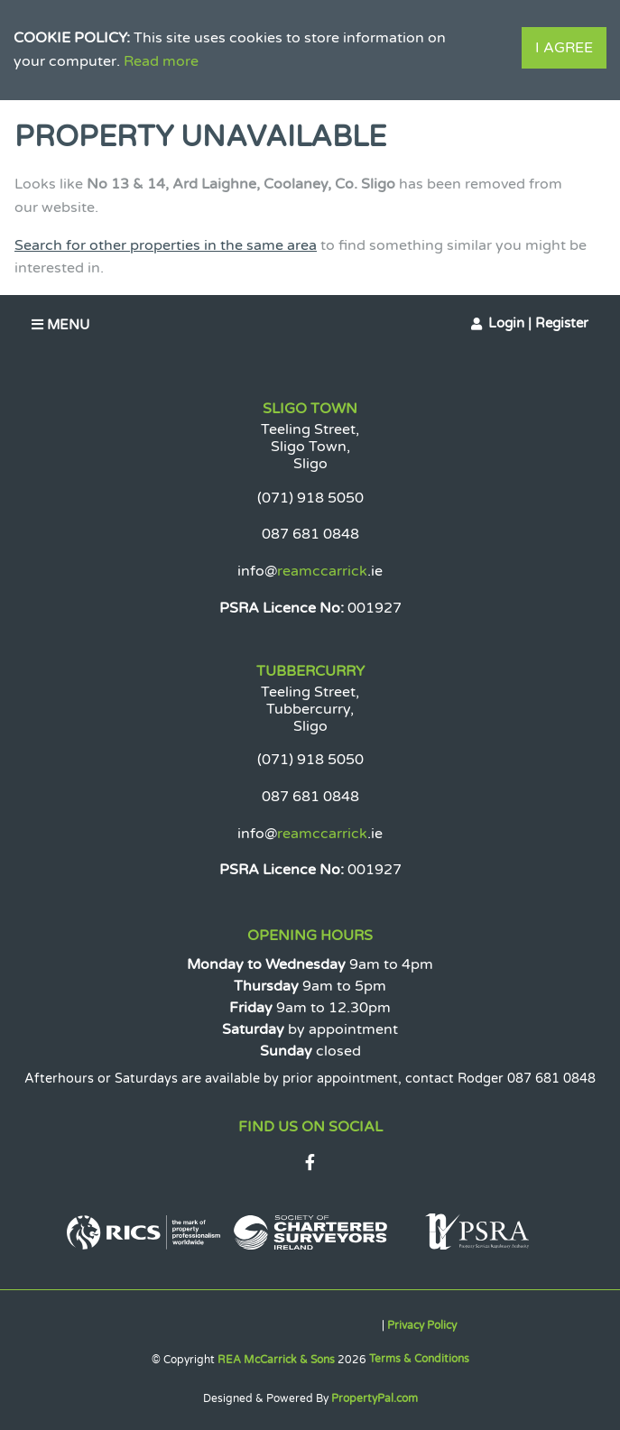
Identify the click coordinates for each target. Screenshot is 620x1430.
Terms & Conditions (419, 1358)
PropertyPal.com (374, 1398)
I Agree (564, 48)
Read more (161, 61)
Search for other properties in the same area (165, 245)
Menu (60, 325)
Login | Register (538, 323)
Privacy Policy (422, 1325)
